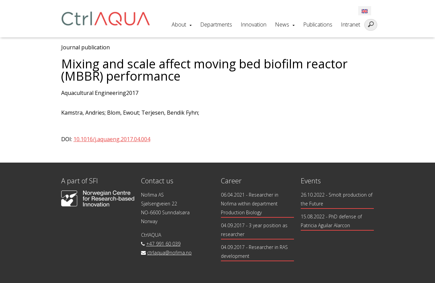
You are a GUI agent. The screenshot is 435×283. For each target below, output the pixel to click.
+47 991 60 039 (163, 243)
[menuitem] (364, 10)
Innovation (253, 24)
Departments (216, 24)
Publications (317, 24)
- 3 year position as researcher (254, 229)
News (282, 24)
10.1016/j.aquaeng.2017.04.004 (111, 139)
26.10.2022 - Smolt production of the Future (337, 199)
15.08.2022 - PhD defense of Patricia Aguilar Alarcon (332, 221)
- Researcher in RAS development (254, 251)
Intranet (350, 24)
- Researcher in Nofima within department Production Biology (250, 204)
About (179, 24)
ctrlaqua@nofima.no (169, 252)
